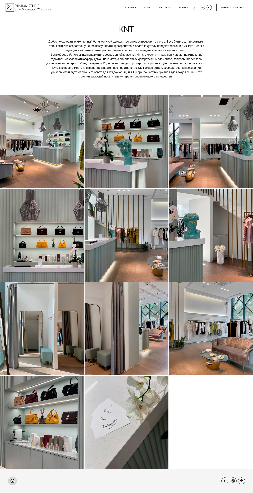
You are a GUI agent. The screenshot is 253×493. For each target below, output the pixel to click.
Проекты (165, 7)
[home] (36, 7)
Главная (130, 7)
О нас (148, 7)
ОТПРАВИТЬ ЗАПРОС (232, 7)
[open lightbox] (42, 141)
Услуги (183, 7)
